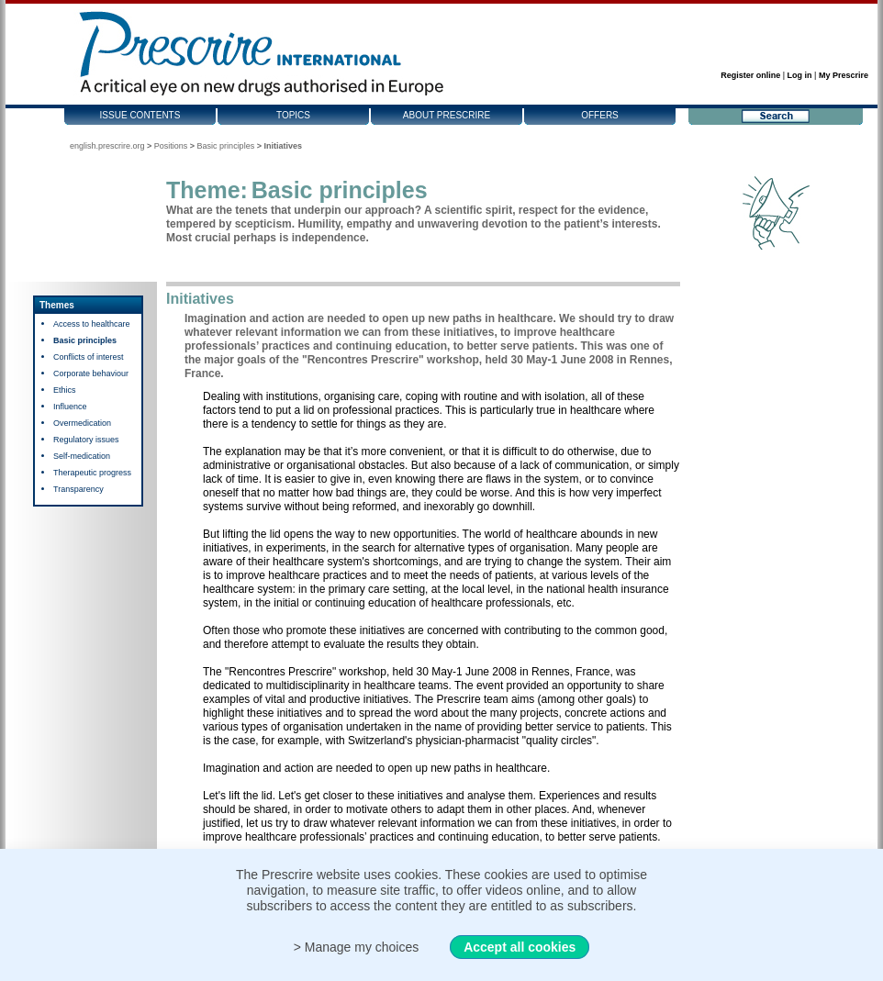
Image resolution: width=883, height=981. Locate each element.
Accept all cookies (520, 947)
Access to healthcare (91, 324)
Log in (800, 75)
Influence (70, 406)
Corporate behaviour (91, 373)
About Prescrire (446, 115)
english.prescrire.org (107, 145)
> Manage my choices (356, 947)
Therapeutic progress (92, 472)
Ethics (64, 390)
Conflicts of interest (88, 357)
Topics (293, 115)
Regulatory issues (86, 439)
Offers (600, 115)
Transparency (78, 489)
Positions (171, 145)
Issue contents (140, 115)
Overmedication (82, 423)
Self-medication (81, 456)
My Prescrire (843, 75)
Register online (750, 75)
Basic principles (226, 145)
